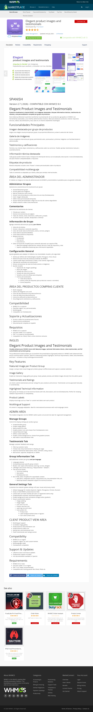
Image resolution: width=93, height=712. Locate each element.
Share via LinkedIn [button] (50, 575)
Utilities (50, 693)
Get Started (66, 691)
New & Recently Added (70, 12)
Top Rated (51, 12)
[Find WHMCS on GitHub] (26, 695)
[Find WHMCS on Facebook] (5, 695)
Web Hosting (52, 695)
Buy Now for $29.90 (34, 38)
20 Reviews (59, 34)
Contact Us (86, 709)
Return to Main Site (82, 2)
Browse (33, 7)
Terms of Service (67, 709)
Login (78, 679)
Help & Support (82, 691)
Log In (87, 7)
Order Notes (35, 613)
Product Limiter (76, 613)
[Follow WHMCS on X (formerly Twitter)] (9, 695)
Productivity (36, 693)
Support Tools (52, 685)
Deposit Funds (81, 682)
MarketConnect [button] (44, 7)
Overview (65, 679)
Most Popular (26, 12)
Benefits (65, 685)
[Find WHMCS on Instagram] (18, 695)
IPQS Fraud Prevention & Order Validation (14, 649)
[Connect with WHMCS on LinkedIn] (13, 695)
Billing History (81, 685)
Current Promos (67, 688)
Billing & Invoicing (38, 685)
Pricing (79, 688)
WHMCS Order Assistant (55, 613)
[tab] (9, 45)
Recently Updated (28, 16)
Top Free (59, 12)
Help (53, 7)
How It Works (66, 682)
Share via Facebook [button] (17, 575)
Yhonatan (40, 27)
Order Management (32, 34)
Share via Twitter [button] (34, 575)
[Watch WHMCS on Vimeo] (22, 695)
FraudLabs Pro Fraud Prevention (14, 613)
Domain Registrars (38, 687)
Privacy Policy (77, 709)
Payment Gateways (39, 690)
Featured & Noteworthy (39, 12)
